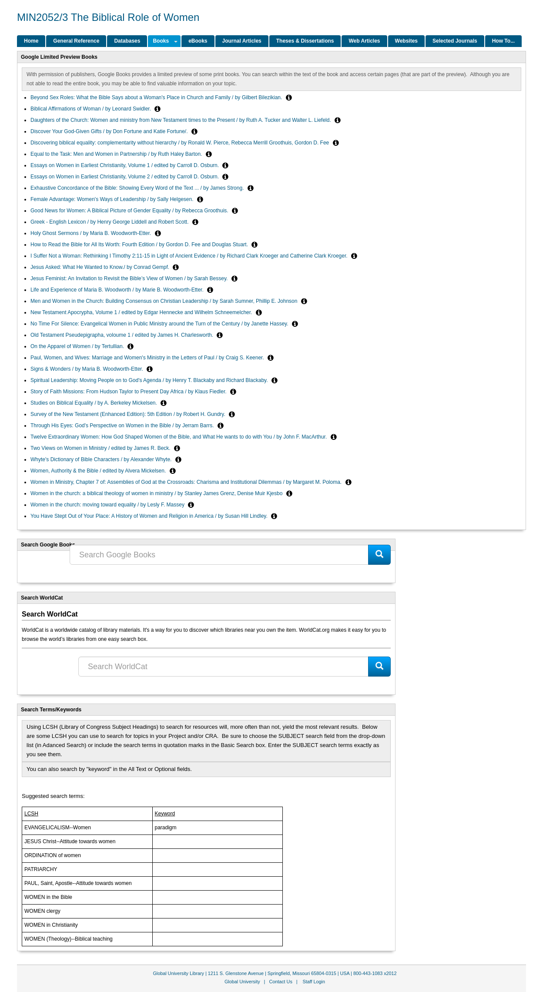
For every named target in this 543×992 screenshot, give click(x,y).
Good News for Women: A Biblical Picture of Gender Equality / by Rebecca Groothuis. (130, 211)
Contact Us (280, 981)
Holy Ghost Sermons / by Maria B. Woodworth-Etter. (91, 233)
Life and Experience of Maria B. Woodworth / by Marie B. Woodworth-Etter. (117, 290)
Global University (242, 981)
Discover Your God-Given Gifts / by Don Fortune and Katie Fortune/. (109, 131)
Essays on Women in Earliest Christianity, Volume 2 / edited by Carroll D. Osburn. (125, 177)
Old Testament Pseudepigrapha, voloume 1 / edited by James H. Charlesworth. (122, 335)
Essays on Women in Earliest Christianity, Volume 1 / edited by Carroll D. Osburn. (125, 165)
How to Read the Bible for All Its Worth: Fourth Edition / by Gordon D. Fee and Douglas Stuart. (139, 244)
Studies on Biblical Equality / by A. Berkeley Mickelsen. (94, 403)
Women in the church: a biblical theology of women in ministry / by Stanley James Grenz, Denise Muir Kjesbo (157, 493)
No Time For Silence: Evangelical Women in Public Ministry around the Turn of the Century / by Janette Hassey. (160, 324)
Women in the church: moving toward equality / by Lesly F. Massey (108, 505)
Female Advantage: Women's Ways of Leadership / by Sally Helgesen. (112, 199)
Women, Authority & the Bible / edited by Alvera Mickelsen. (99, 471)
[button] (289, 97)
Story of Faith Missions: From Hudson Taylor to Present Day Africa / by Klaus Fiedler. (129, 392)
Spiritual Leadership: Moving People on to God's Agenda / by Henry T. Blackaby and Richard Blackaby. (149, 380)
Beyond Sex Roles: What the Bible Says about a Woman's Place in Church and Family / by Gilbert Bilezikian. (157, 97)
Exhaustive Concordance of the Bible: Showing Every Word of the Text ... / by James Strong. (137, 188)
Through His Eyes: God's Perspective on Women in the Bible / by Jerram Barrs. (122, 425)
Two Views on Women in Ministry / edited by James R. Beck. (101, 448)
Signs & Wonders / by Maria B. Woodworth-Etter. (87, 369)
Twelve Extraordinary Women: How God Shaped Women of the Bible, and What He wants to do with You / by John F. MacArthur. (179, 437)
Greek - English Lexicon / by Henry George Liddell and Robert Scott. (110, 222)
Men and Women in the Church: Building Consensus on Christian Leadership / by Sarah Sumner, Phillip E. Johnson (164, 301)
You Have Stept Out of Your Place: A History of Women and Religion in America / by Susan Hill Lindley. (149, 516)
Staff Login (314, 981)
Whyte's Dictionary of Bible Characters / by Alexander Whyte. (101, 459)
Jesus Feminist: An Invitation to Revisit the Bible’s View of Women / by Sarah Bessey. (129, 278)
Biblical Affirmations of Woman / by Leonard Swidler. (91, 109)
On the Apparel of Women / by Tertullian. (77, 346)
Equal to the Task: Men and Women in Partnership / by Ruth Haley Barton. (117, 154)
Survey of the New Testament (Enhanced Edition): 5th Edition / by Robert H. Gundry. (128, 414)
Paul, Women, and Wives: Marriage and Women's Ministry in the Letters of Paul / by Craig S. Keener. (147, 358)
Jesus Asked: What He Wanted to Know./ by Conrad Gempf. (100, 267)
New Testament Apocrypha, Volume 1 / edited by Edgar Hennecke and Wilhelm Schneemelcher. (142, 312)
